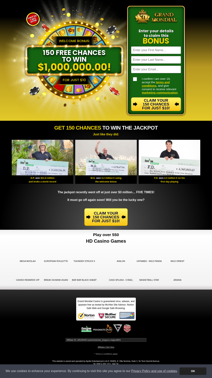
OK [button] (193, 371)
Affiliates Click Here (106, 347)
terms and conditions (156, 84)
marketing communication (160, 92)
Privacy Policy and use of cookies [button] (154, 371)
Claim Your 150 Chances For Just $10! (156, 104)
